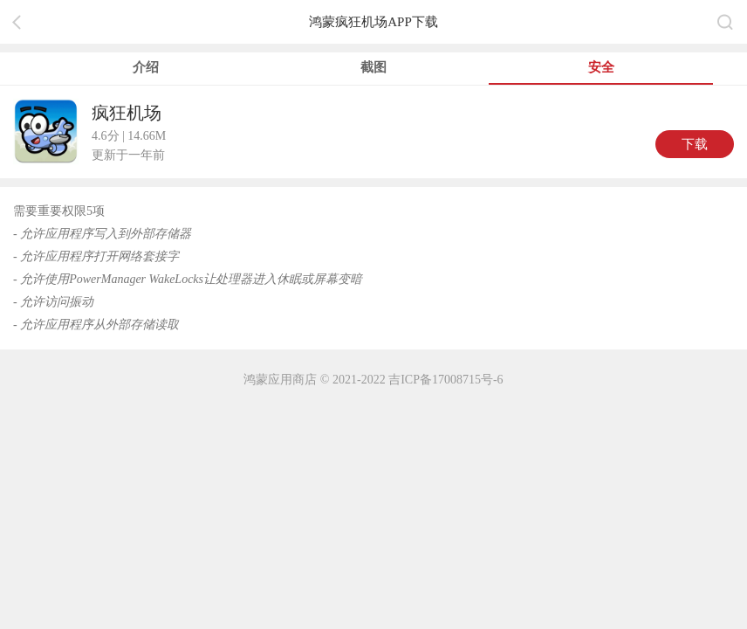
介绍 (146, 67)
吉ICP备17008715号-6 (445, 379)
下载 (695, 144)
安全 (601, 67)
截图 (373, 67)
